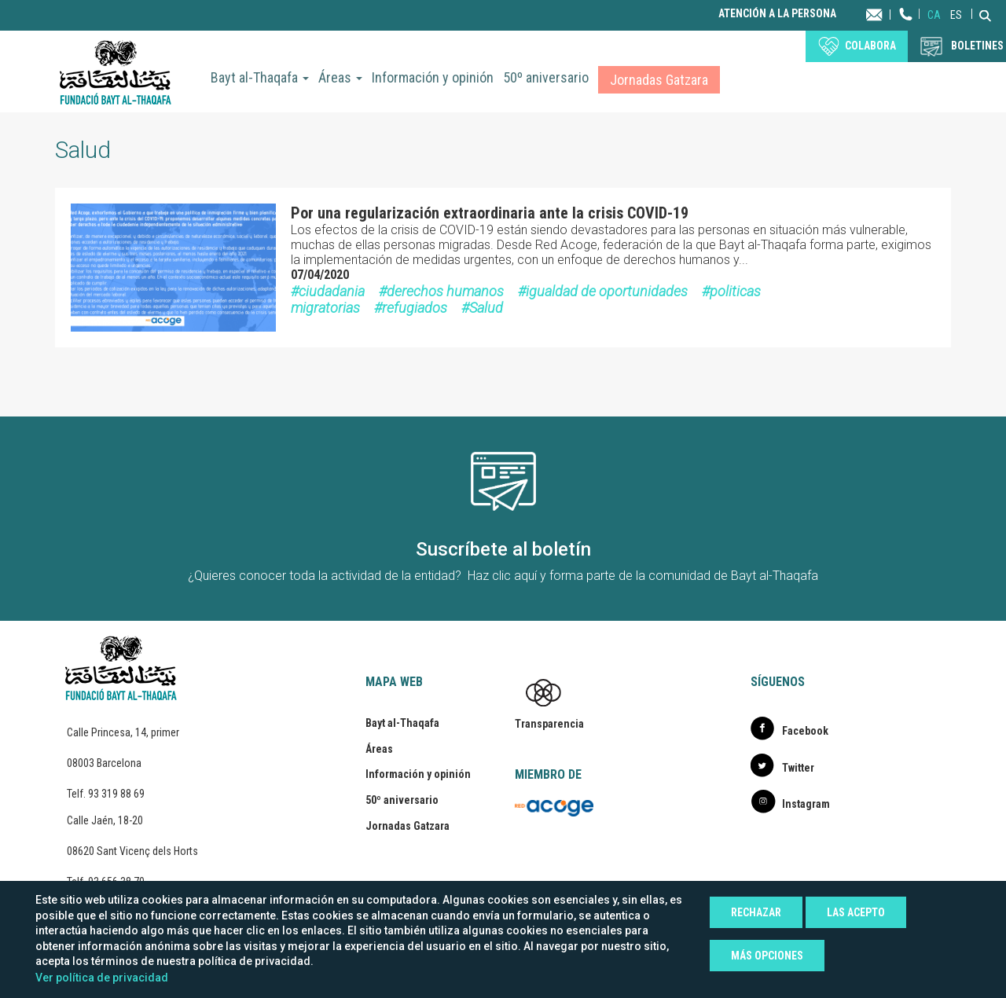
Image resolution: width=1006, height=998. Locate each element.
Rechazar (756, 912)
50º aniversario (546, 77)
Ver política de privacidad (101, 977)
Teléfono (906, 29)
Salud (486, 307)
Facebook (805, 731)
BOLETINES (977, 45)
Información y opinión (433, 77)
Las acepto (856, 912)
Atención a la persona (777, 14)
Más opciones (767, 955)
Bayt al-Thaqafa (260, 77)
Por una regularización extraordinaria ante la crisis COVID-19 (489, 213)
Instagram (806, 804)
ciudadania (332, 291)
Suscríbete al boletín (503, 549)
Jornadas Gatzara (659, 80)
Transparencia (549, 723)
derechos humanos (445, 291)
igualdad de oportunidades (607, 291)
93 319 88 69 (116, 793)
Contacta (889, 14)
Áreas (340, 77)
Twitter (798, 767)
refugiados (414, 307)
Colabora (870, 45)
